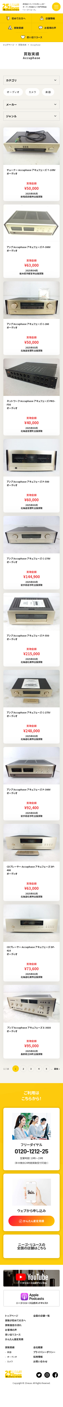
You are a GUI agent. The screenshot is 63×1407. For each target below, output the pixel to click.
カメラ (32, 92)
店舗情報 (47, 18)
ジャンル (11, 116)
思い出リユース (31, 37)
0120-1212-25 (31, 1151)
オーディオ (13, 92)
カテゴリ (11, 80)
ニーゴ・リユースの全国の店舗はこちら (31, 1246)
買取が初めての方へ (15, 1320)
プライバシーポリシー (44, 1352)
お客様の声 (47, 28)
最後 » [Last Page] (57, 1068)
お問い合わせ (40, 1361)
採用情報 (38, 1356)
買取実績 (15, 28)
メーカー (11, 104)
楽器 (48, 92)
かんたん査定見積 (14, 1339)
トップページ (11, 1315)
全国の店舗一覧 (41, 1315)
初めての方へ (16, 18)
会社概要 (38, 1347)
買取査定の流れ (13, 1325)
